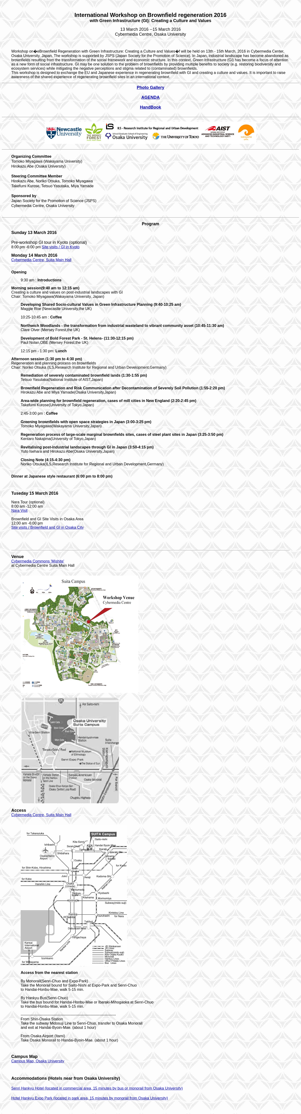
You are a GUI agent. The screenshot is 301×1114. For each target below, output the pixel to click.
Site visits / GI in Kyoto (60, 247)
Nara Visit (19, 511)
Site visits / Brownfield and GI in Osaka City (47, 527)
